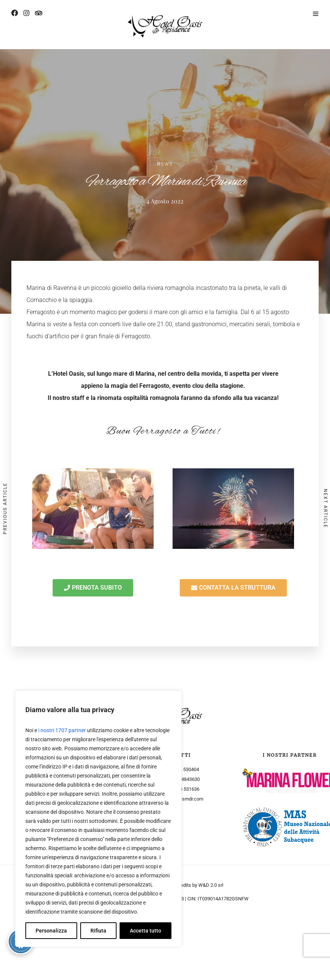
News (165, 164)
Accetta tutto (145, 931)
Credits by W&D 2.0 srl (199, 885)
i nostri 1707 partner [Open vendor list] (62, 730)
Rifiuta (98, 931)
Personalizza (51, 931)
